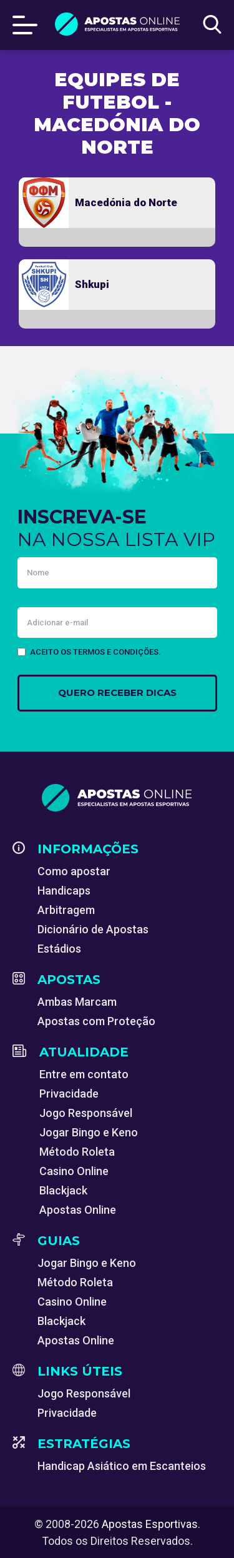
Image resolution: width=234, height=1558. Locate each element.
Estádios (59, 948)
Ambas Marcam (77, 1001)
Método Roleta (77, 1151)
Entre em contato (84, 1074)
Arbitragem (66, 909)
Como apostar (73, 871)
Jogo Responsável (85, 1112)
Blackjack (63, 1190)
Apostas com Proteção (96, 1021)
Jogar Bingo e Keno (88, 1132)
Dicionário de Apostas (93, 929)
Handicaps (63, 890)
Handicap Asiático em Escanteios (121, 1465)
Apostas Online (77, 1209)
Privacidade (69, 1093)
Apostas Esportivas (150, 1524)
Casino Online (74, 1171)
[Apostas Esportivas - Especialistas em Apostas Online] (117, 797)
